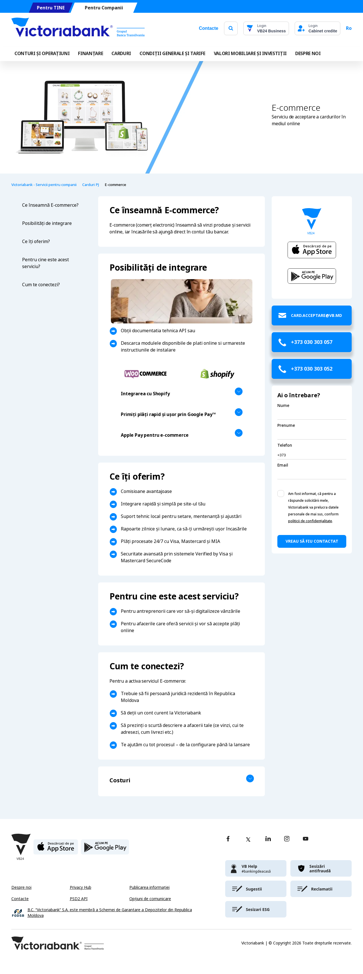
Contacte (208, 28)
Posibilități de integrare (47, 223)
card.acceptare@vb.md (316, 315)
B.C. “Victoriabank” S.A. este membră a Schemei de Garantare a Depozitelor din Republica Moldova (110, 912)
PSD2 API (79, 899)
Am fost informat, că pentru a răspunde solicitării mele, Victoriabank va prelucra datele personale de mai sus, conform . (313, 507)
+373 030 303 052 (311, 369)
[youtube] (306, 839)
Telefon (284, 445)
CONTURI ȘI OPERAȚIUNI (41, 53)
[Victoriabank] (78, 28)
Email (282, 465)
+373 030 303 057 (311, 342)
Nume (283, 405)
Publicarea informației (149, 887)
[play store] (105, 849)
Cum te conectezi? (41, 284)
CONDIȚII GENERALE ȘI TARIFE (172, 53)
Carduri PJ (90, 184)
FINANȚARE (90, 53)
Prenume (286, 425)
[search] (231, 28)
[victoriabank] (255, 868)
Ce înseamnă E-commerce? (50, 205)
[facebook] (228, 839)
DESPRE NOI (308, 53)
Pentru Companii (104, 8)
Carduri (121, 53)
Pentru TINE (51, 8)
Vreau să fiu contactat (312, 541)
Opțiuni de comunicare (150, 899)
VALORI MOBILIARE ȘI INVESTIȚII (250, 53)
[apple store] (55, 849)
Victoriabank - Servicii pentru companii (44, 184)
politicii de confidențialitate (310, 521)
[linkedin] (268, 839)
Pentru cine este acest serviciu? (45, 263)
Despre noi (21, 887)
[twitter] (248, 839)
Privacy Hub (80, 887)
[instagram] (287, 839)
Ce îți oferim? (36, 241)
